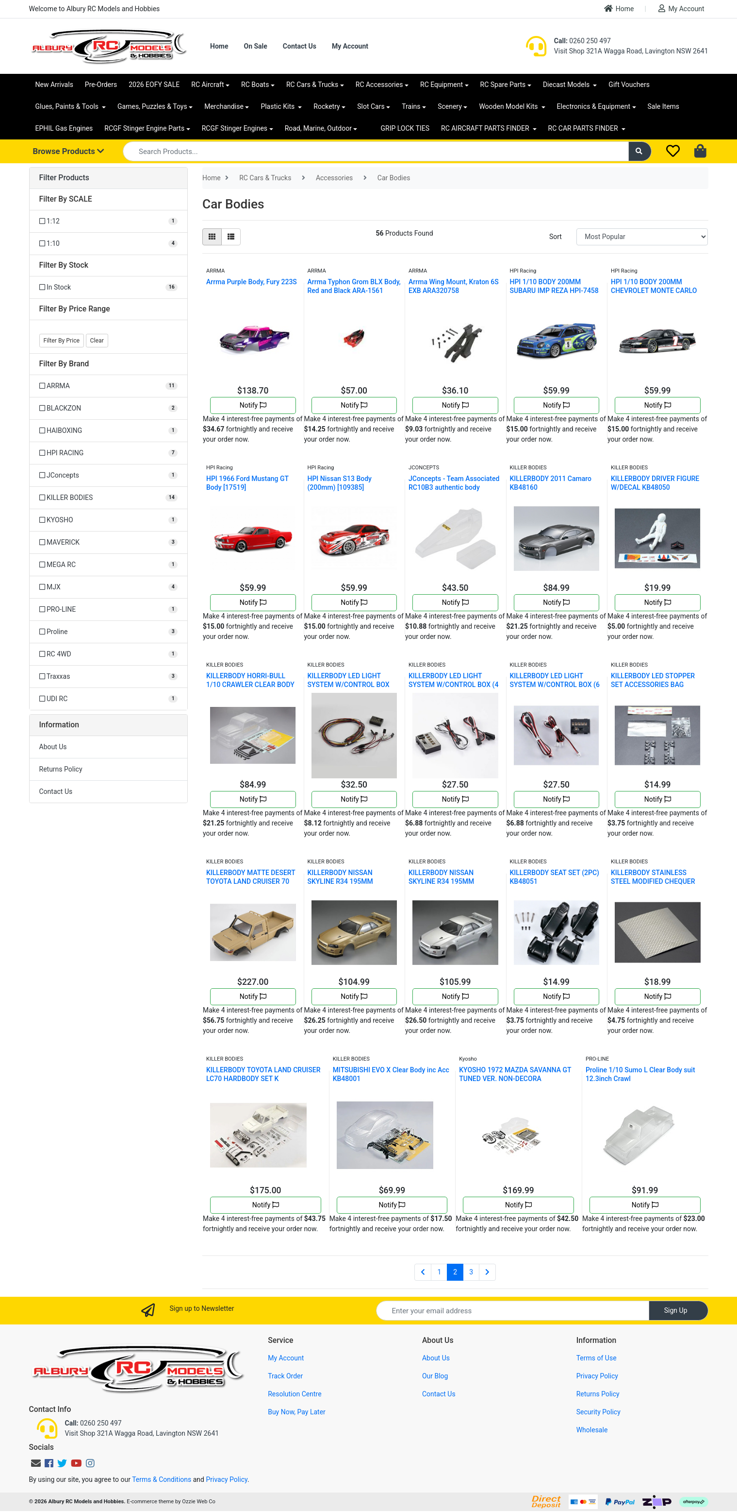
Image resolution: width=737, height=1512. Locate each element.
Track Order (285, 1376)
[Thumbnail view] (212, 236)
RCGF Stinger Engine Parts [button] (144, 128)
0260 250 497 (582, 41)
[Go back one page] (422, 1272)
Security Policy (598, 1412)
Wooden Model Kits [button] (509, 106)
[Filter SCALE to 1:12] (109, 221)
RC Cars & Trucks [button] (312, 84)
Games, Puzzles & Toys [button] (152, 106)
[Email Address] (512, 1311)
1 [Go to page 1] (439, 1272)
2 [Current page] (455, 1272)
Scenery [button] (450, 106)
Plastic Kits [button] (278, 106)
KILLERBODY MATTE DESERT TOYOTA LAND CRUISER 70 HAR (250, 881)
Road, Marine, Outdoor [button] (318, 128)
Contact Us (299, 46)
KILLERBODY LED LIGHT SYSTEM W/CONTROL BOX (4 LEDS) (453, 684)
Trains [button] (411, 106)
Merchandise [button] (224, 106)
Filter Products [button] (64, 177)
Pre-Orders (101, 84)
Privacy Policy (597, 1376)
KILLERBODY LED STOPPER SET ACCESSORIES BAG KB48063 (653, 684)
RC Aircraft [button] (207, 84)
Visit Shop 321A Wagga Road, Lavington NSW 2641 (631, 51)
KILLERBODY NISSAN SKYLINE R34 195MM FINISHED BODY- (340, 881)
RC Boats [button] (255, 84)
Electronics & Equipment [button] (593, 106)
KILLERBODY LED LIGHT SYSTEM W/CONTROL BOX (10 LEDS (349, 684)
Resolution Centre (294, 1394)
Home (619, 8)
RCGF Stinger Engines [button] (234, 128)
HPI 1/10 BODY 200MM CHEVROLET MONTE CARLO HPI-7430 (654, 290)
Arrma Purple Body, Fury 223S (251, 282)
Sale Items (664, 106)
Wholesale (592, 1430)
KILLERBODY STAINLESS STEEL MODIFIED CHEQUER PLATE (653, 881)
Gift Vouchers (629, 84)
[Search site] (640, 151)
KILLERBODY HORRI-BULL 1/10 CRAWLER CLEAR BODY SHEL (250, 684)
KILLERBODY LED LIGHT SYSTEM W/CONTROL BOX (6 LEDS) (555, 684)
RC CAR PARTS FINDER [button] (584, 128)
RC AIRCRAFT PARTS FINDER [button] (486, 128)
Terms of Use (596, 1358)
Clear (97, 340)
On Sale (255, 46)
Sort (555, 237)
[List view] (231, 236)
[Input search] (376, 151)
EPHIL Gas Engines (64, 128)
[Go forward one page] (487, 1272)
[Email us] (36, 1463)
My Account (681, 8)
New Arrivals (54, 84)
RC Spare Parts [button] (503, 84)
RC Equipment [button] (441, 84)
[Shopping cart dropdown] (701, 151)
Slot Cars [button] (370, 106)
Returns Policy (60, 769)
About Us (53, 747)
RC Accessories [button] (379, 84)
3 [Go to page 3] (471, 1272)
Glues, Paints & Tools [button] (67, 106)
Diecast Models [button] (567, 84)
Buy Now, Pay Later (297, 1412)
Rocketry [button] (326, 106)
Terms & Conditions (161, 1479)
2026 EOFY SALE (154, 84)
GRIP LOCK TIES (404, 128)
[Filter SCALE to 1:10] (109, 243)
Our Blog (435, 1376)
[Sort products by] (642, 236)
